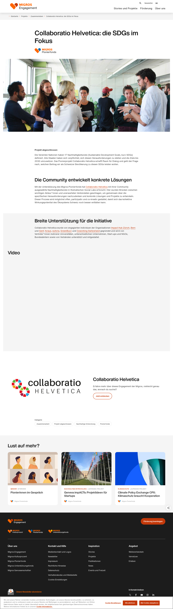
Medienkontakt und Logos (59, 551)
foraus (48, 230)
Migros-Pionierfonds (17, 561)
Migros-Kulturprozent (17, 556)
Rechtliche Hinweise (57, 565)
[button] (140, 3)
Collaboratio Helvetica (97, 186)
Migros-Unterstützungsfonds (20, 565)
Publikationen (94, 561)
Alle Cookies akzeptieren (149, 603)
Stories (91, 551)
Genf (41, 230)
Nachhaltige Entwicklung (85, 424)
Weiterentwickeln (136, 551)
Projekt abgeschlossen (62, 424)
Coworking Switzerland (88, 230)
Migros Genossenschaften (19, 570)
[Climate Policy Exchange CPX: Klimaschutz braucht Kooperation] (140, 478)
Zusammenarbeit (43, 424)
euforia (55, 230)
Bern (133, 227)
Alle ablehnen (130, 603)
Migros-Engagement (17, 551)
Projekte (92, 556)
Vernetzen (133, 556)
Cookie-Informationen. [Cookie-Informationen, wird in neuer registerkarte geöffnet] (44, 607)
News (90, 565)
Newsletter (148, 3)
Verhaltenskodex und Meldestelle (62, 575)
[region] (86, 603)
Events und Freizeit (96, 570)
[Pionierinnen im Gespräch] (33, 478)
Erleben (132, 561)
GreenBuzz (66, 230)
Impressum (53, 561)
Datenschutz (53, 570)
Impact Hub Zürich (120, 227)
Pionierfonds (105, 424)
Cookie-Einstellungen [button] (57, 579)
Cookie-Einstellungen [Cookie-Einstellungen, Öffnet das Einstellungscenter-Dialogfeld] (113, 603)
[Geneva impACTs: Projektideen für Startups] (86, 478)
